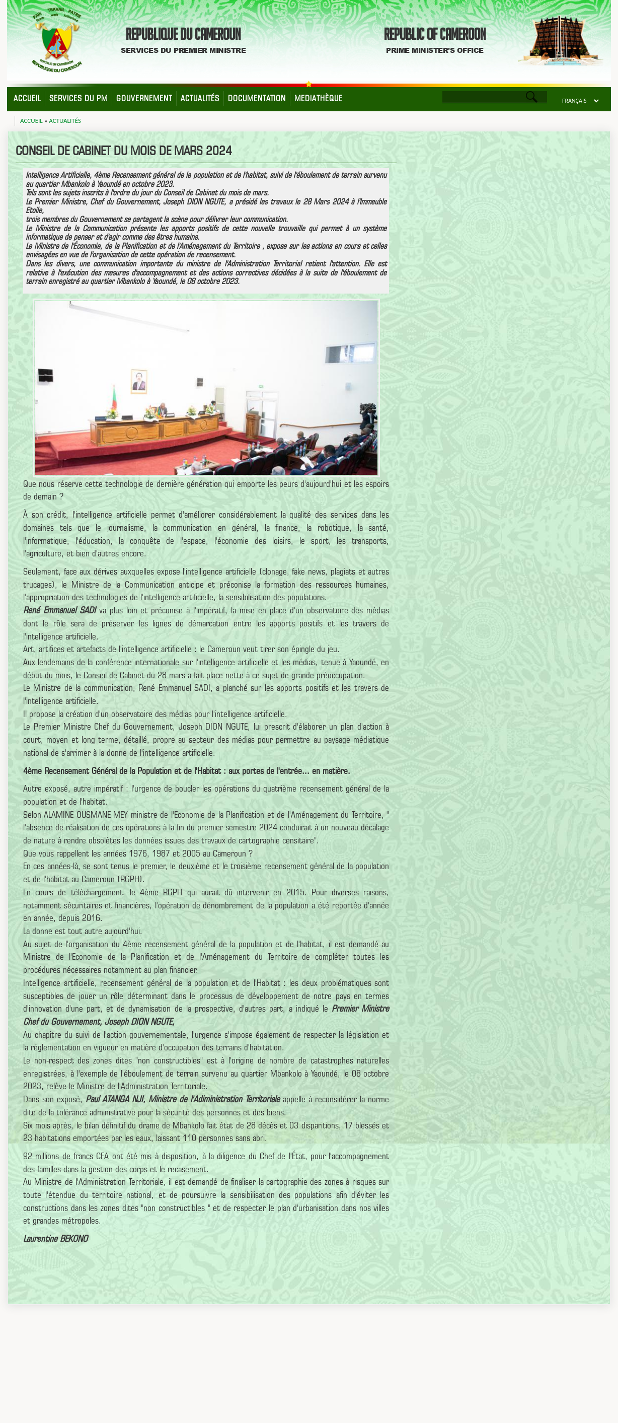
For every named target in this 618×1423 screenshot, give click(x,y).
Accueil (27, 98)
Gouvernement (144, 98)
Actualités (200, 98)
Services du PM (78, 98)
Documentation (257, 98)
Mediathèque (318, 98)
